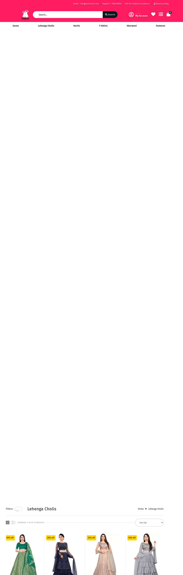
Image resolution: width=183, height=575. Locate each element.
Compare (71, 538)
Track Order (73, 548)
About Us (44, 529)
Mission (44, 538)
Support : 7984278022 (112, 4)
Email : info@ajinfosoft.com (86, 4)
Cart (69, 543)
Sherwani (132, 25)
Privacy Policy (20, 529)
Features (160, 25)
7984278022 (105, 540)
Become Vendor (75, 529)
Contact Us (45, 548)
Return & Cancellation (19, 545)
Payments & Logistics (19, 536)
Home (147, 41)
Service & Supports (23, 552)
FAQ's (15, 556)
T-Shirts (103, 25)
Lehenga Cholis (46, 25)
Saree (16, 25)
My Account (73, 534)
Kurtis (76, 25)
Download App (161, 4)
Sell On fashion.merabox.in (137, 4)
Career (43, 543)
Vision (43, 534)
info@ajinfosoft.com (110, 548)
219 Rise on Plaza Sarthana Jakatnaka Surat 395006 (113, 531)
